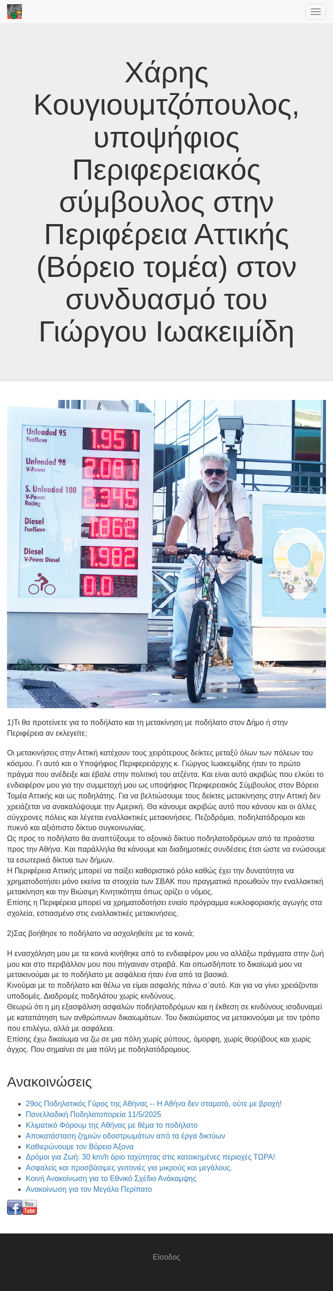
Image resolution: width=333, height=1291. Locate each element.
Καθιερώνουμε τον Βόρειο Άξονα (79, 1147)
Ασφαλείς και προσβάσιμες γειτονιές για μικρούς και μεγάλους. (129, 1168)
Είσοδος (166, 1257)
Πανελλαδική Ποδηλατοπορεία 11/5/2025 (93, 1114)
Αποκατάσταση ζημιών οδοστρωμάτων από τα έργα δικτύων (125, 1136)
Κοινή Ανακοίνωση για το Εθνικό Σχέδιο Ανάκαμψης (111, 1178)
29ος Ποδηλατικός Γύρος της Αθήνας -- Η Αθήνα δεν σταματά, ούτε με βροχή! (154, 1104)
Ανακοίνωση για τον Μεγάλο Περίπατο (89, 1189)
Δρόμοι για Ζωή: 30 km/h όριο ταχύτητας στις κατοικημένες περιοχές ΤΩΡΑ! (150, 1157)
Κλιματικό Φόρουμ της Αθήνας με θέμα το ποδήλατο (112, 1125)
